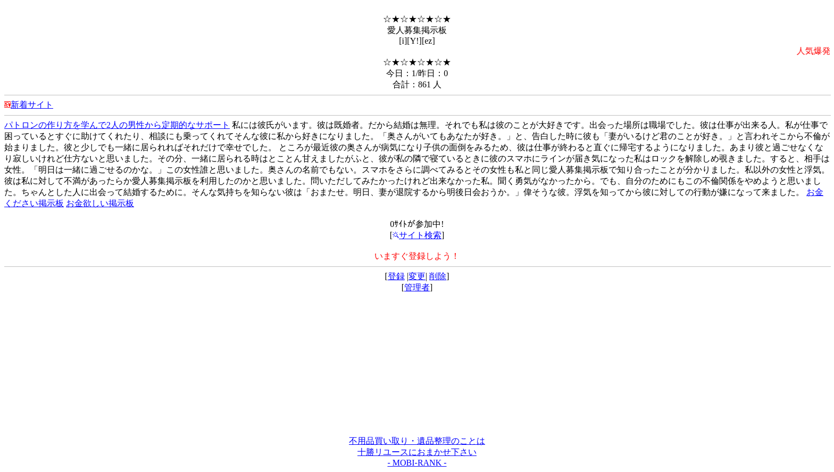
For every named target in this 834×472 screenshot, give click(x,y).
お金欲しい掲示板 (100, 203)
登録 (396, 276)
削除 (437, 276)
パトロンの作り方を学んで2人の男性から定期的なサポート (117, 124)
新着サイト (32, 104)
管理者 (417, 287)
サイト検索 (417, 235)
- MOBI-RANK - (416, 462)
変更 (417, 276)
